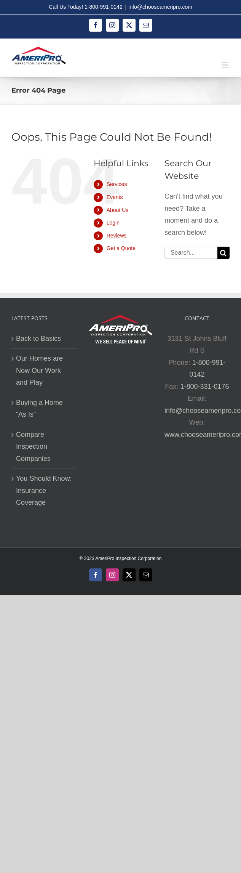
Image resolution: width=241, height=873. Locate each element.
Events (115, 197)
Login (113, 223)
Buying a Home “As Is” (39, 409)
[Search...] (190, 253)
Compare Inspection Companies (33, 446)
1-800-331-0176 (204, 386)
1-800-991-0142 (104, 7)
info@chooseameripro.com (160, 7)
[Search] (223, 253)
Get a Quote (121, 248)
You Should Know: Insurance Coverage (44, 490)
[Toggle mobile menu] (226, 65)
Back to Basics (38, 338)
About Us (118, 210)
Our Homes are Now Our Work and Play (39, 370)
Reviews (117, 236)
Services (117, 184)
